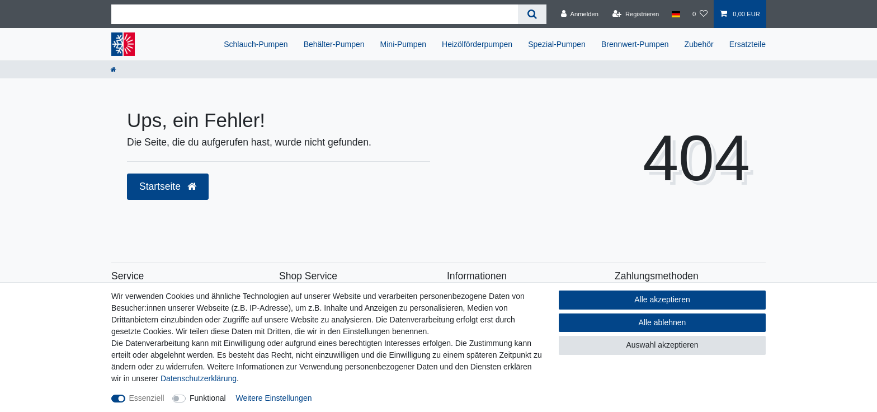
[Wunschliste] (700, 14)
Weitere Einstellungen (274, 398)
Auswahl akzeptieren (662, 344)
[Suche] (532, 14)
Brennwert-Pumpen (635, 44)
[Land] (675, 14)
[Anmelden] (580, 14)
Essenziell (146, 398)
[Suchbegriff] (314, 14)
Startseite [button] (167, 186)
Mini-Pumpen (403, 44)
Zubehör (699, 44)
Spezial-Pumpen (557, 44)
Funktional (208, 398)
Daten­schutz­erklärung (199, 378)
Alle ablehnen (662, 322)
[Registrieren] (635, 14)
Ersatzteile (747, 44)
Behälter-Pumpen (334, 44)
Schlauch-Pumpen (255, 44)
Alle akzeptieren (662, 299)
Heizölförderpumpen (477, 44)
